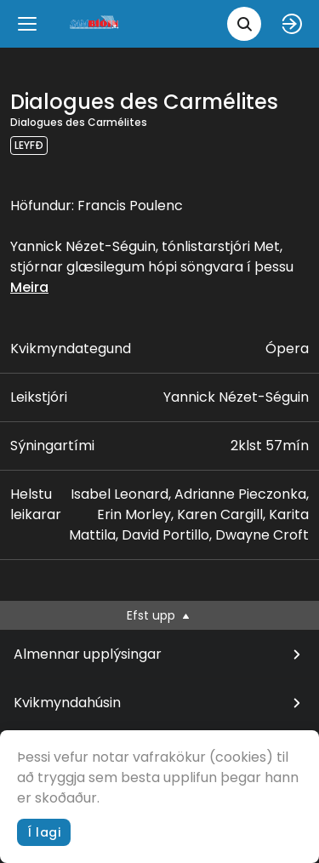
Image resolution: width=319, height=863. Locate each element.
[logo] (95, 23)
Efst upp (159, 615)
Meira (29, 287)
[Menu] (27, 24)
